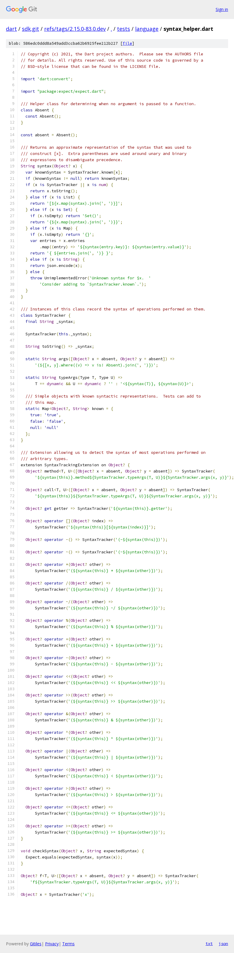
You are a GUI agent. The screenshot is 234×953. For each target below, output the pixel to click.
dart (11, 28)
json (223, 943)
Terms (68, 943)
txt (209, 943)
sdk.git (30, 28)
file (127, 43)
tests (123, 28)
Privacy (52, 943)
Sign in (222, 9)
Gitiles (35, 943)
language (146, 28)
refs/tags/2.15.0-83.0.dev (75, 28)
